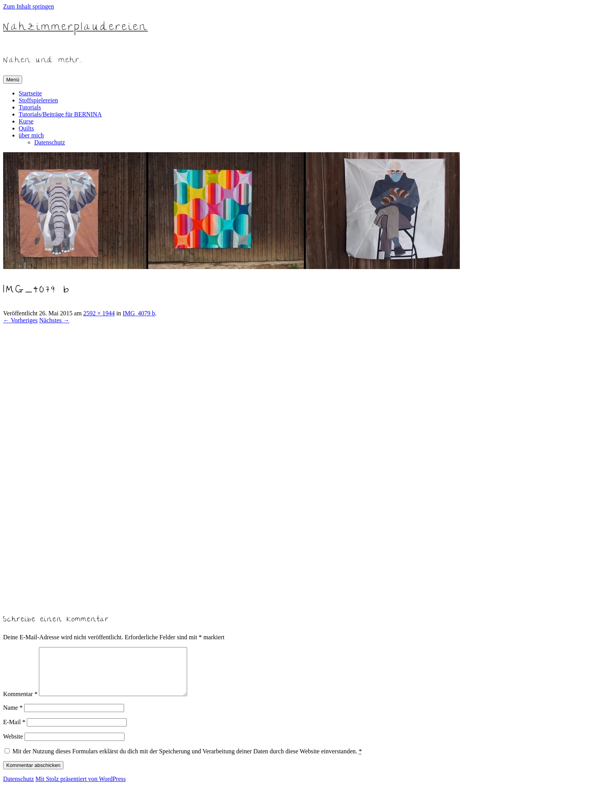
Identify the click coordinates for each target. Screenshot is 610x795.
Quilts (26, 128)
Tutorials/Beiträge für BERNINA (60, 114)
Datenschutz (49, 142)
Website (13, 745)
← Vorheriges (20, 320)
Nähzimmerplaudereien (75, 28)
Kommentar (20, 703)
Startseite (30, 93)
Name (13, 717)
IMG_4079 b (139, 313)
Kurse (26, 121)
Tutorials (30, 107)
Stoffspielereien (38, 100)
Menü (12, 80)
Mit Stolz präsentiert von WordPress (80, 788)
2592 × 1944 (99, 313)
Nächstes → (54, 320)
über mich (31, 135)
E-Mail (14, 731)
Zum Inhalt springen (28, 6)
